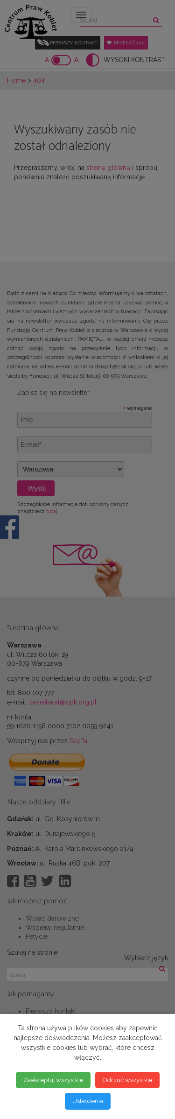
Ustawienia (87, 1101)
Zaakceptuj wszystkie (53, 1080)
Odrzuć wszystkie (127, 1080)
